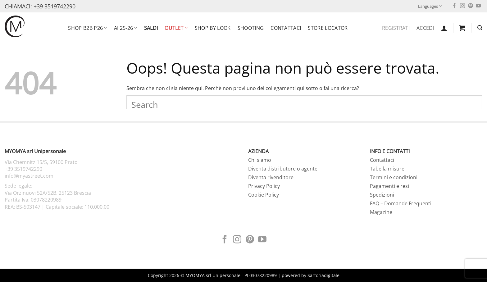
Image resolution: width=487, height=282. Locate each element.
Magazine (381, 212)
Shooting (251, 28)
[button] (444, 28)
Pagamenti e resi (389, 186)
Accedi (425, 28)
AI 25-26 (125, 28)
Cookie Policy (263, 194)
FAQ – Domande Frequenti (400, 203)
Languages (430, 6)
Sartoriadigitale (323, 275)
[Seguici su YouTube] (478, 6)
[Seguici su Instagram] (462, 6)
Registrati (396, 28)
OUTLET (176, 28)
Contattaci (286, 28)
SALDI (151, 28)
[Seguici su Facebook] (454, 6)
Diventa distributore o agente (282, 168)
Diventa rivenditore (271, 177)
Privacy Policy (264, 186)
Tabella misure (387, 168)
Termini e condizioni (393, 177)
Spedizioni (382, 194)
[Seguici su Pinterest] (470, 6)
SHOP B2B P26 (87, 28)
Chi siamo (259, 160)
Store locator (328, 28)
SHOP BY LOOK (213, 28)
